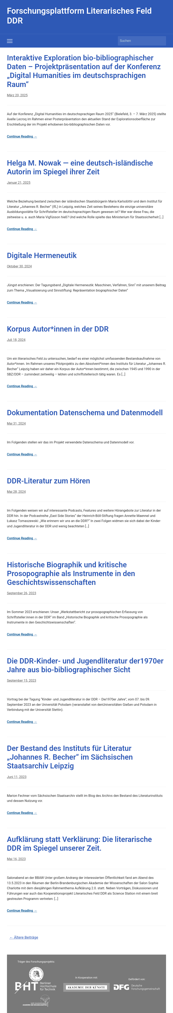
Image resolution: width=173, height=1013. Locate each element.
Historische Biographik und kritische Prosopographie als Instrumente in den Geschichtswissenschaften (71, 574)
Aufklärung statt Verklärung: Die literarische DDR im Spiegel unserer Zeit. (79, 844)
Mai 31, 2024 (16, 423)
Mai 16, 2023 (16, 859)
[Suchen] (138, 41)
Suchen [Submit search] (161, 41)
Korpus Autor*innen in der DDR (58, 329)
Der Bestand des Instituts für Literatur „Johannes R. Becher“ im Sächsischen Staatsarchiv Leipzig (70, 757)
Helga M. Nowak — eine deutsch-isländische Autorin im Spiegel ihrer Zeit (80, 167)
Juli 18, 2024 (16, 340)
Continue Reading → (22, 136)
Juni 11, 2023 (16, 777)
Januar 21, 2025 (18, 183)
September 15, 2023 (21, 680)
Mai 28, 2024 (16, 492)
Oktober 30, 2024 (19, 266)
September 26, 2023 (21, 593)
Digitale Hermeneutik (42, 255)
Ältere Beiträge (23, 937)
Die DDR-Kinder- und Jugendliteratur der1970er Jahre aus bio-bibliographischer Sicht (85, 665)
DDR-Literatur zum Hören (48, 481)
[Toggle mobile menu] (10, 41)
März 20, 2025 (17, 95)
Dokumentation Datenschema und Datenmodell (85, 413)
